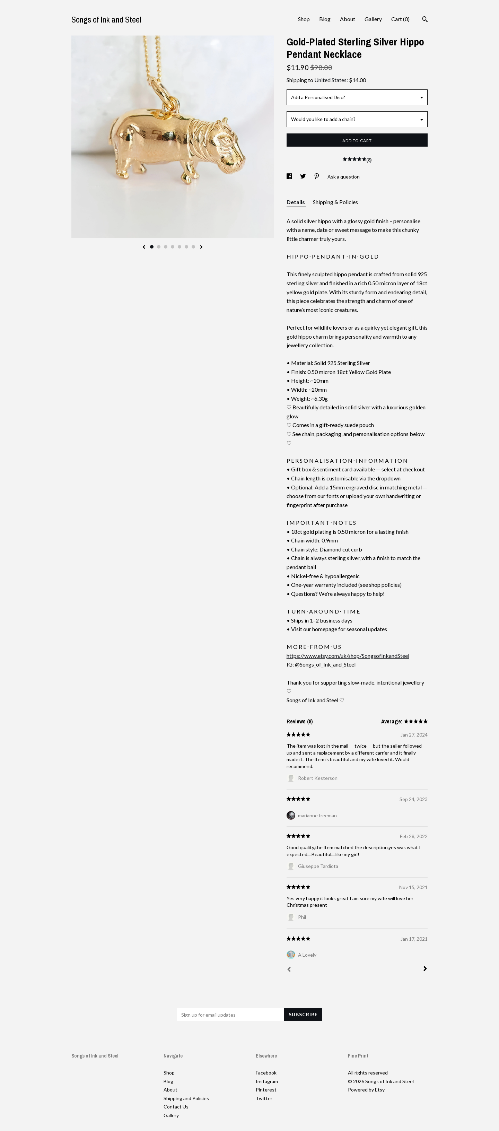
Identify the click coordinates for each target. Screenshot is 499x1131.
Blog (325, 19)
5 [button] (179, 247)
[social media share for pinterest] (317, 177)
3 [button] (165, 247)
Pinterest (266, 1090)
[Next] (425, 969)
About (347, 19)
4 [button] (172, 247)
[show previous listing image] (144, 247)
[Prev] (289, 970)
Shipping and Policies (186, 1098)
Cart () (400, 19)
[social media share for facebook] (290, 177)
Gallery (373, 19)
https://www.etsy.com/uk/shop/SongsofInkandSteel (348, 655)
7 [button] (193, 247)
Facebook (266, 1073)
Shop (304, 19)
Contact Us (176, 1107)
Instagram (267, 1081)
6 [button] (186, 247)
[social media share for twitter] (303, 177)
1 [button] (152, 247)
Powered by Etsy (366, 1090)
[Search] (425, 20)
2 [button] (158, 247)
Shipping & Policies (335, 202)
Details (296, 202)
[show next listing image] (201, 247)
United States (330, 80)
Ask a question (343, 177)
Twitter (264, 1098)
